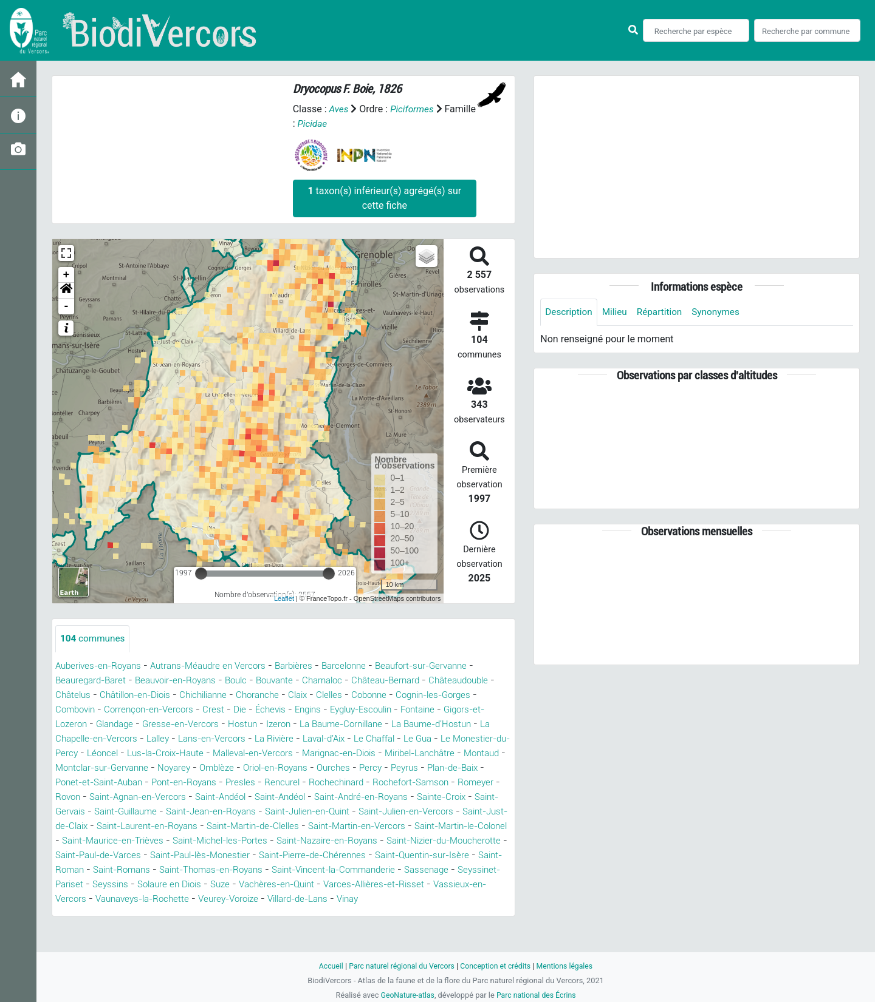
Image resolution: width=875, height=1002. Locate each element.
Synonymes (722, 312)
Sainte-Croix (298, 812)
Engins (413, 710)
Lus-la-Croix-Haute (327, 753)
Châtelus (148, 695)
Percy (167, 782)
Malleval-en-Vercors (421, 753)
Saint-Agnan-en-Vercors (403, 797)
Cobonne (468, 695)
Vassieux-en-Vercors (216, 913)
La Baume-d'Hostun (98, 739)
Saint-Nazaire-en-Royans (342, 855)
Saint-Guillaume (437, 812)
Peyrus (203, 782)
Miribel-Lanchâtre (184, 768)
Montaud (251, 768)
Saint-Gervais (363, 812)
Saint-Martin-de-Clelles (199, 841)
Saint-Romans (238, 884)
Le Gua (110, 753)
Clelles (426, 695)
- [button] (66, 306)
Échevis (373, 710)
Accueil (325, 965)
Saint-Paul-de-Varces (165, 870)
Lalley (274, 739)
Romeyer (285, 797)
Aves (339, 109)
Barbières (309, 666)
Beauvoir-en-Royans (184, 680)
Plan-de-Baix (255, 782)
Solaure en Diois (348, 899)
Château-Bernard (411, 680)
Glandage (217, 724)
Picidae (346, 123)
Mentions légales (569, 965)
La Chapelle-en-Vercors (201, 739)
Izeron (390, 724)
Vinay (98, 928)
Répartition (663, 312)
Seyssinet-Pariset (218, 899)
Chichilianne (290, 695)
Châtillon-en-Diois (215, 695)
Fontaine (81, 724)
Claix (392, 695)
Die (341, 710)
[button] (66, 291)
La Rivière (398, 739)
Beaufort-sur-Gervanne (445, 666)
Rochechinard (137, 797)
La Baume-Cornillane (457, 724)
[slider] (201, 573)
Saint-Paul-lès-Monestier (276, 870)
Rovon (327, 797)
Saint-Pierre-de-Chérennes (397, 870)
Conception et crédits (497, 965)
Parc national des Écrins (537, 995)
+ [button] (66, 275)
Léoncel (259, 753)
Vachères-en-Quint (463, 899)
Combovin (168, 710)
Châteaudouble (87, 695)
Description (569, 312)
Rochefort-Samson (217, 797)
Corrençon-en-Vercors (246, 710)
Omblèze (453, 768)
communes (94, 639)
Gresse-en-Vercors (287, 724)
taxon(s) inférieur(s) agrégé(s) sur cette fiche (384, 198)
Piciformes (414, 109)
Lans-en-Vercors (332, 739)
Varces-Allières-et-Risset (108, 913)
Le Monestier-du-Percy (184, 753)
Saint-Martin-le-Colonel (425, 841)
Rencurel (80, 797)
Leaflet (284, 598)
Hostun (352, 724)
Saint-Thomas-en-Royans (335, 884)
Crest (313, 710)
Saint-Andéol (122, 812)
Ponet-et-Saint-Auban (341, 782)
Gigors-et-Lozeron (148, 724)
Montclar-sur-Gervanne (330, 768)
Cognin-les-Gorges (96, 710)
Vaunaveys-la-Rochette (321, 913)
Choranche (349, 695)
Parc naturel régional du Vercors (399, 965)
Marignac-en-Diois (96, 768)
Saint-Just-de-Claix (396, 826)
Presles (493, 782)
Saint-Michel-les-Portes (226, 855)
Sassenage (148, 899)
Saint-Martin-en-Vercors (312, 841)
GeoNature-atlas (405, 995)
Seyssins (285, 899)
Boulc (250, 680)
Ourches (128, 782)
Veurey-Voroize (414, 913)
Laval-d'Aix (452, 739)
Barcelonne (362, 666)
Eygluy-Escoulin (471, 710)
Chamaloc (343, 680)
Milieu (617, 312)
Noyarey (407, 768)
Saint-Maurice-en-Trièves (110, 855)
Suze (402, 899)
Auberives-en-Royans (101, 666)
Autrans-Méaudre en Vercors (218, 666)
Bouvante (292, 680)
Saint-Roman (168, 884)
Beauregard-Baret (93, 680)
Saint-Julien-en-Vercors (293, 826)
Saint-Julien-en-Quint (184, 826)
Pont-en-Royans (433, 782)
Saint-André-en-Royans (211, 812)
